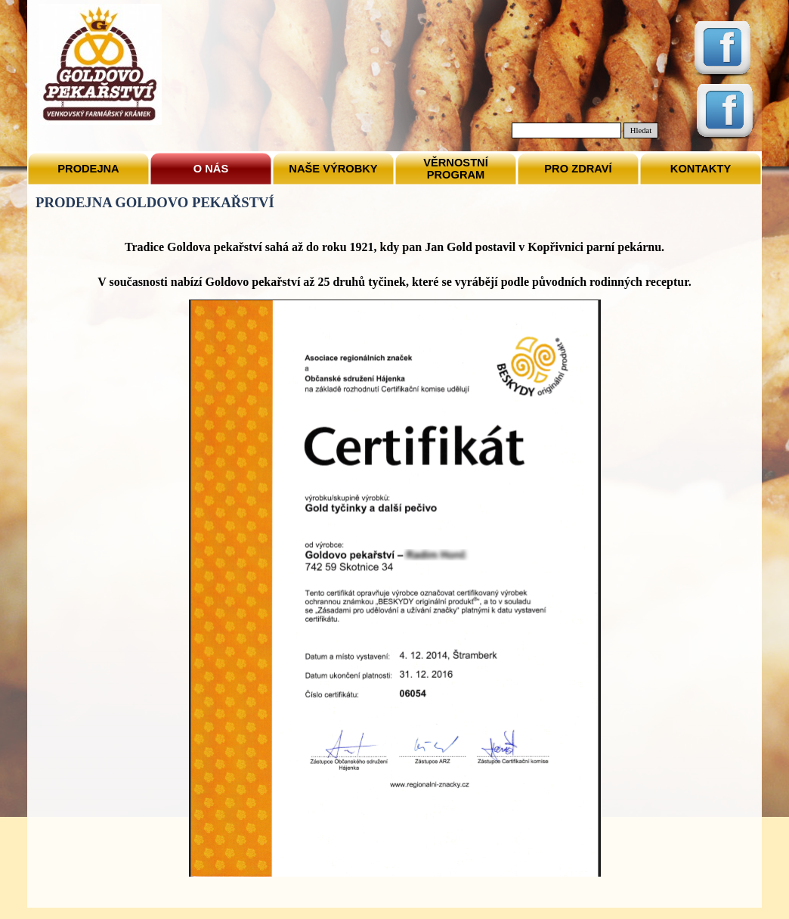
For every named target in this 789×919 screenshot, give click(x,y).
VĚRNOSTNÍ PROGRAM (455, 169)
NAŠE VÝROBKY (333, 169)
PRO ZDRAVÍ (577, 169)
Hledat (640, 130)
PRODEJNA (88, 169)
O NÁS (210, 169)
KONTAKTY (700, 169)
